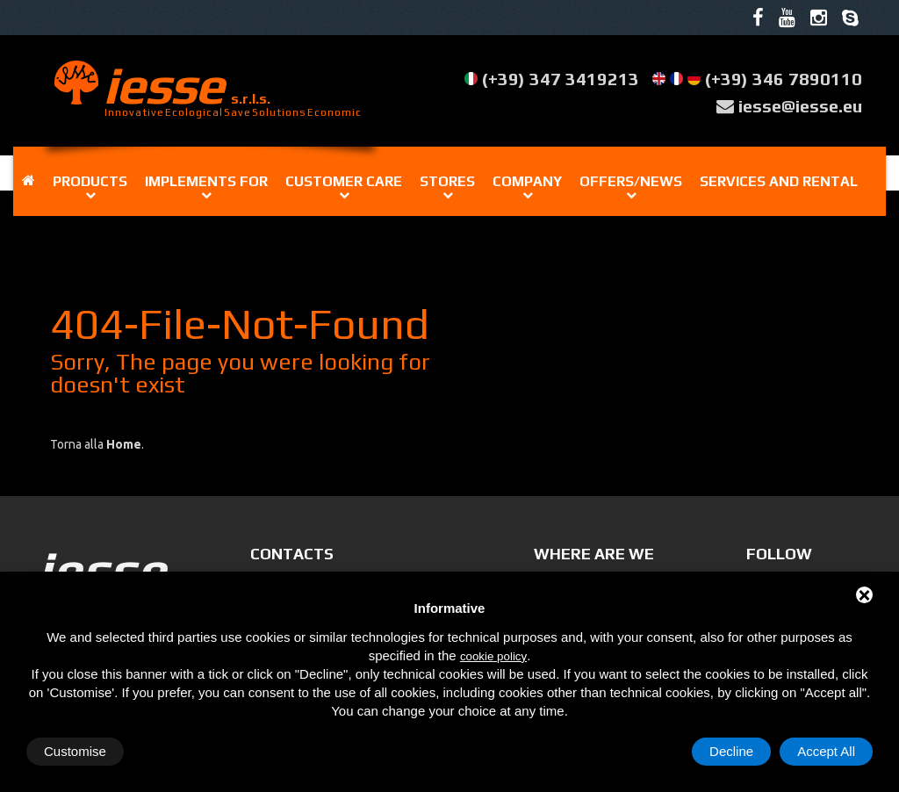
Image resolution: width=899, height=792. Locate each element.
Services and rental (779, 181)
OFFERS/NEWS (630, 181)
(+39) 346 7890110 (783, 78)
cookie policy (493, 656)
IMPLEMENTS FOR (206, 181)
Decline (731, 751)
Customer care (343, 181)
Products (90, 181)
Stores (447, 181)
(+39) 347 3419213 (560, 78)
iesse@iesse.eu (800, 106)
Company (527, 181)
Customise (75, 751)
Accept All (826, 751)
